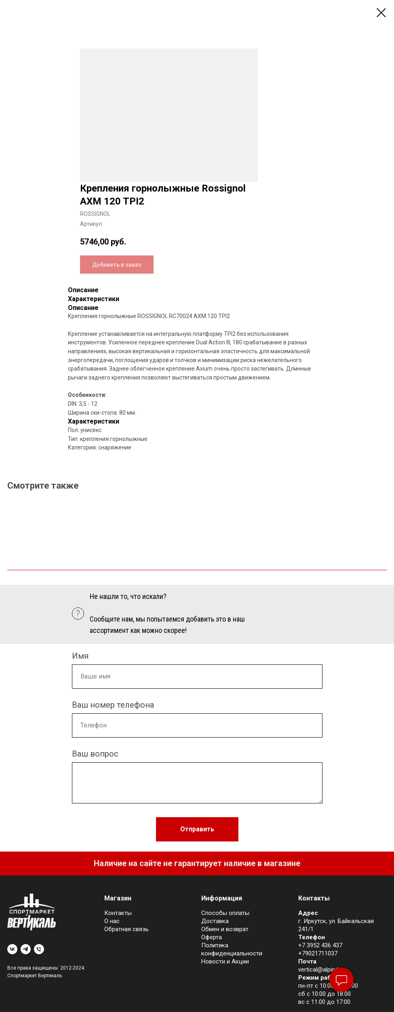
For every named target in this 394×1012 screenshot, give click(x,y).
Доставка (215, 921)
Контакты (118, 913)
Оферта (211, 937)
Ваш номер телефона (113, 705)
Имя (80, 656)
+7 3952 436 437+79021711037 (320, 949)
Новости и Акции (225, 961)
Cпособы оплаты (225, 913)
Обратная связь (126, 929)
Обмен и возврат (225, 929)
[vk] (12, 949)
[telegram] (26, 949)
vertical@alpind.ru (321, 969)
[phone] (39, 949)
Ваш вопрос (95, 754)
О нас (112, 921)
